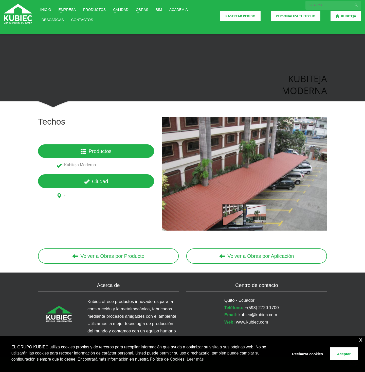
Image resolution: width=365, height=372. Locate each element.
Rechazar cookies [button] (307, 354)
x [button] (360, 339)
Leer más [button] (195, 359)
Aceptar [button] (344, 354)
